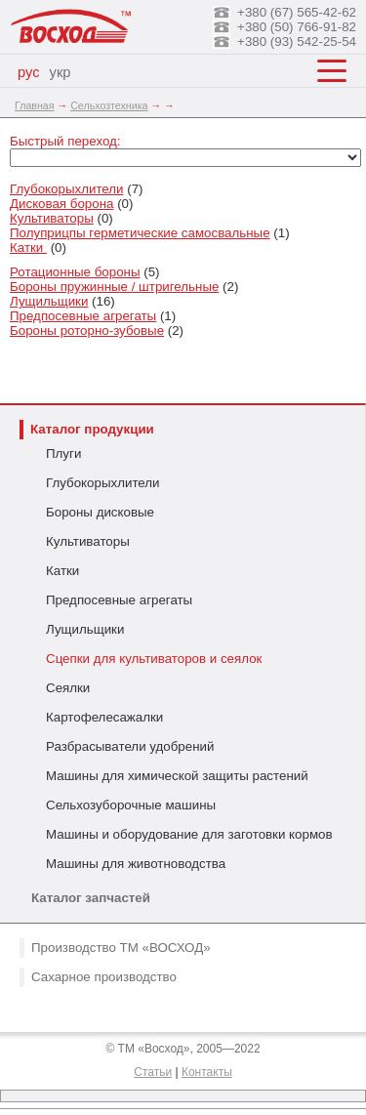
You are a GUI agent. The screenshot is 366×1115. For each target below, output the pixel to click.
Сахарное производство (104, 977)
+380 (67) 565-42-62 (296, 12)
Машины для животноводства (135, 863)
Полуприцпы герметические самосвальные (140, 233)
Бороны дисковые (100, 512)
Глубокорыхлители (103, 482)
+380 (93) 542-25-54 (296, 41)
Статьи (153, 1072)
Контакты (207, 1072)
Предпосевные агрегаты (119, 600)
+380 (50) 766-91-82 (296, 27)
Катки (62, 570)
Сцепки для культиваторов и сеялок (154, 658)
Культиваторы (88, 541)
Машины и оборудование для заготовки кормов (189, 834)
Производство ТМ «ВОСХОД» (121, 947)
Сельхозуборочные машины (131, 805)
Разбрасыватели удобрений (130, 746)
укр (60, 72)
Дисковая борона (61, 203)
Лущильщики (85, 629)
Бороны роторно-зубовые (87, 330)
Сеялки (68, 688)
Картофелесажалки (104, 717)
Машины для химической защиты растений (177, 775)
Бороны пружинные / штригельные (114, 286)
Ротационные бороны (75, 272)
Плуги (63, 453)
